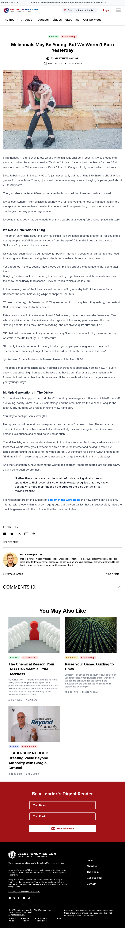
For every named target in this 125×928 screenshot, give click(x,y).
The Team (93, 871)
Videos (57, 19)
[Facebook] (9, 898)
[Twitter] (14, 898)
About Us (92, 866)
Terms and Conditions (42, 919)
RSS (59, 918)
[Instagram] (28, 898)
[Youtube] (24, 898)
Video (14, 746)
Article (53, 36)
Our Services (92, 19)
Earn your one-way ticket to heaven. (24, 891)
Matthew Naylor (66, 58)
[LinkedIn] (19, 898)
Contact (91, 883)
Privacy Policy (12, 919)
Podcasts (42, 19)
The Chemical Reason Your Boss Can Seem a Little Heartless (31, 669)
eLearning (72, 19)
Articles (26, 19)
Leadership (69, 36)
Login (106, 10)
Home (90, 860)
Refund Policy (26, 919)
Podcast (71, 657)
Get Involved (94, 877)
